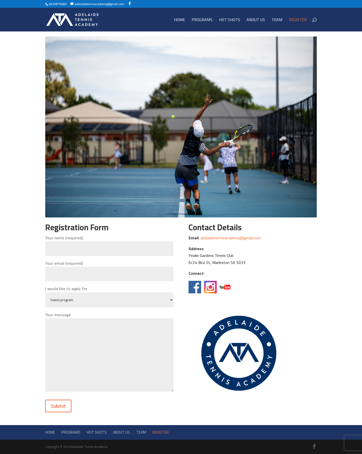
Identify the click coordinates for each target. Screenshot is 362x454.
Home (179, 20)
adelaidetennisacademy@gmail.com (230, 238)
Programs (202, 20)
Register (298, 20)
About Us (256, 20)
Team (277, 20)
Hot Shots (229, 20)
